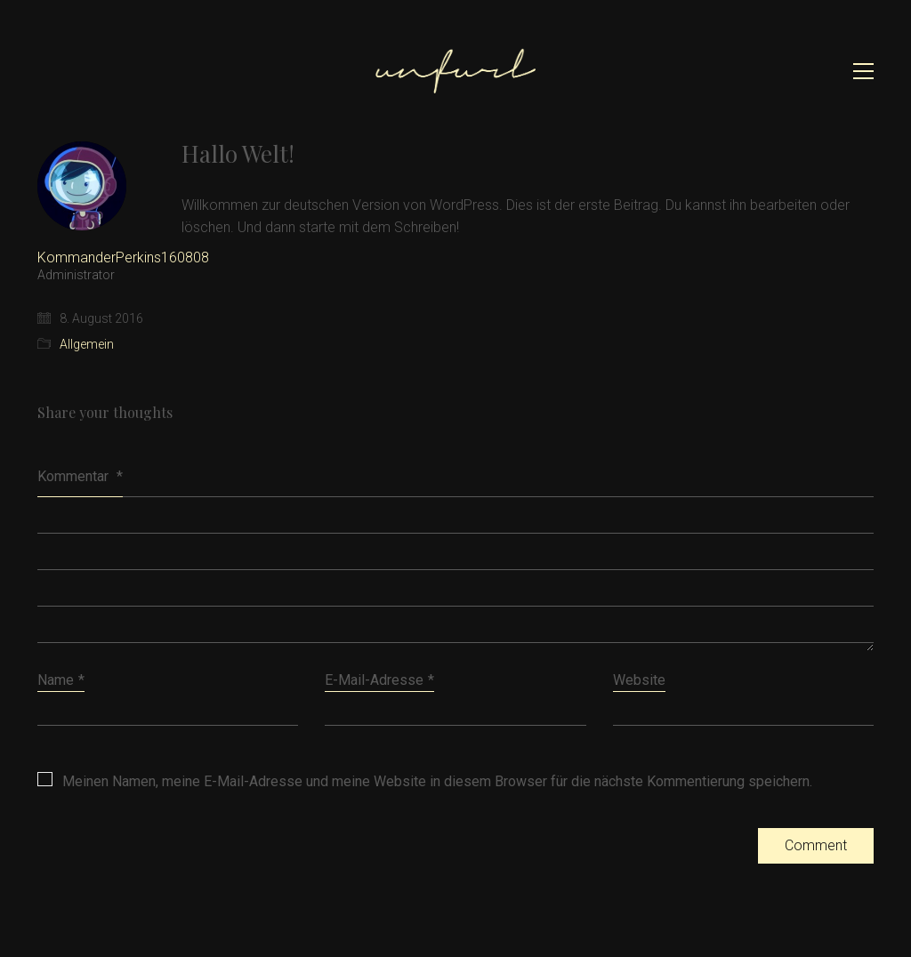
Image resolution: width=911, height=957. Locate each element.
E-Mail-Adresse (379, 680)
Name (61, 680)
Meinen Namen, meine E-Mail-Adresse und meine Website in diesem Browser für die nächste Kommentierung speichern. (437, 781)
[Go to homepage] (455, 70)
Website (639, 680)
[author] (81, 185)
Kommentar (80, 476)
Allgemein (87, 344)
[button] (863, 71)
